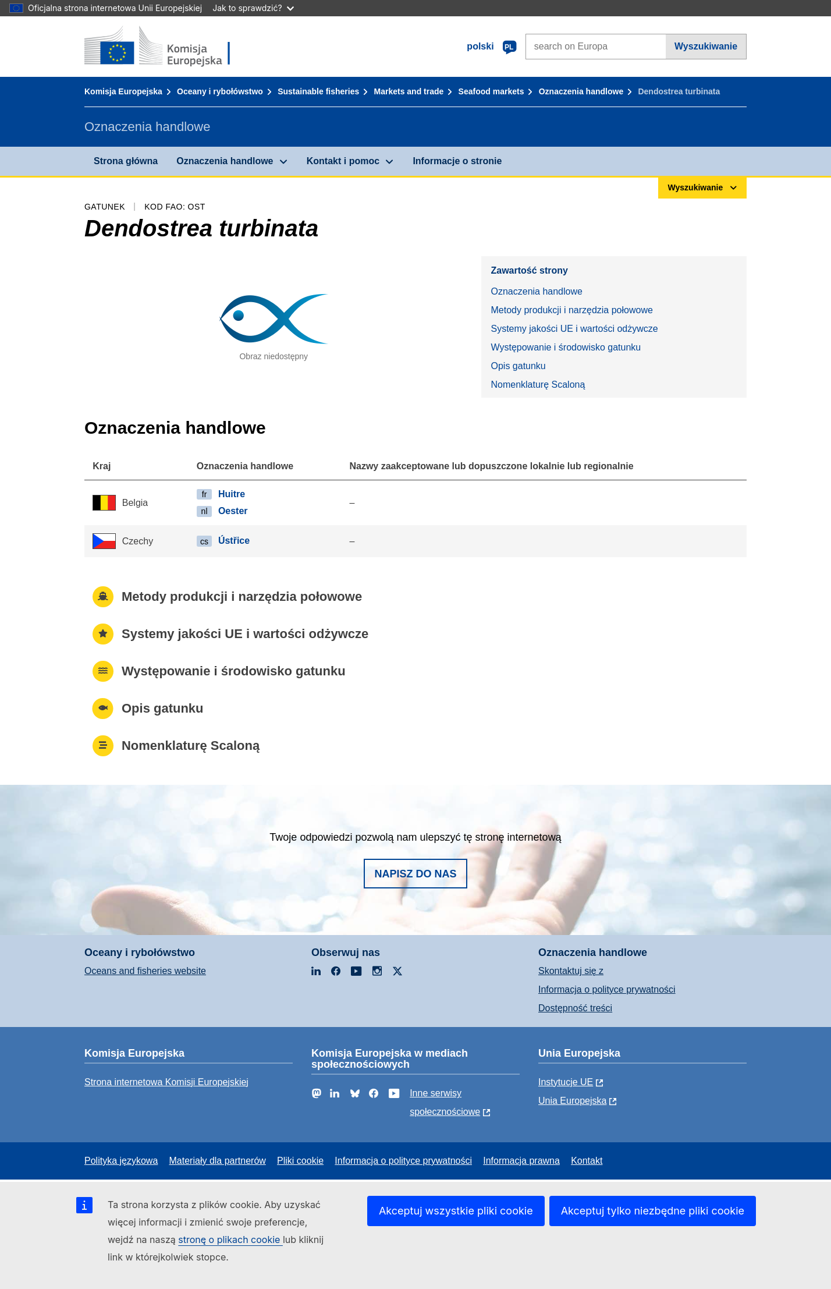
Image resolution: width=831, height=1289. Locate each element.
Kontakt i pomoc (343, 161)
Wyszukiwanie (705, 46)
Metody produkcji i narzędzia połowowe (571, 310)
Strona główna (126, 161)
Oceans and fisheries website (145, 971)
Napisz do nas (415, 874)
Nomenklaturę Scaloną (538, 384)
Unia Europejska (572, 1101)
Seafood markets (491, 91)
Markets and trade (409, 91)
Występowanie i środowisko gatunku (566, 347)
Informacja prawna (521, 1161)
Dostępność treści (575, 1008)
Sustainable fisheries (318, 91)
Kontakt (586, 1161)
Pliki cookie (300, 1161)
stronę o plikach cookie (230, 1239)
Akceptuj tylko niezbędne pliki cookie (652, 1211)
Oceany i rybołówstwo (220, 91)
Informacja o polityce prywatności (607, 989)
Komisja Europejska (123, 91)
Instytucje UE (565, 1082)
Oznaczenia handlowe (581, 91)
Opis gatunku (518, 366)
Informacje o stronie (457, 161)
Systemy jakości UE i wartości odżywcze (574, 329)
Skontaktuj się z (570, 971)
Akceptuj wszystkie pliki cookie (456, 1211)
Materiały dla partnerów (217, 1161)
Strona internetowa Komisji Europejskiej (166, 1082)
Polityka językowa (121, 1161)
